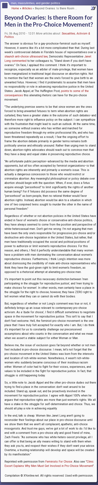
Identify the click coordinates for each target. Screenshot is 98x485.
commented (19, 60)
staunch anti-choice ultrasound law (26, 56)
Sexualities (68, 33)
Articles (27, 8)
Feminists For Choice (58, 461)
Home (15, 8)
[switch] (94, 3)
